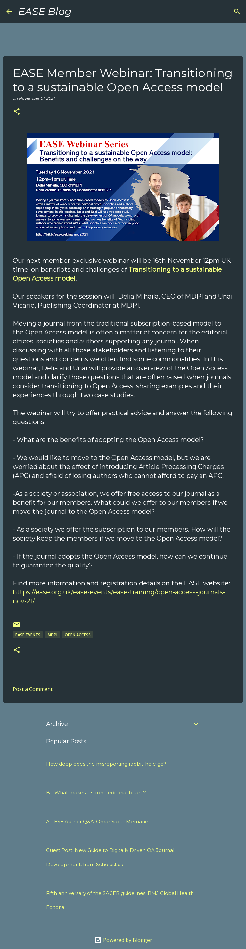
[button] (16, 112)
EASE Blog (45, 11)
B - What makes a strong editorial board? (96, 793)
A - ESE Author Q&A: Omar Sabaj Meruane (97, 821)
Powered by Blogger (123, 940)
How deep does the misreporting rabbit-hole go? (106, 764)
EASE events (27, 635)
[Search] (81, 11)
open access (78, 635)
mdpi (52, 635)
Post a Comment (33, 689)
